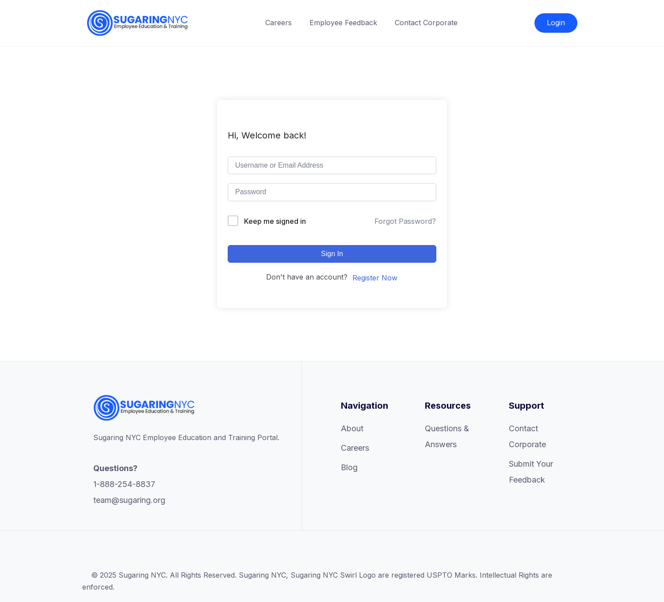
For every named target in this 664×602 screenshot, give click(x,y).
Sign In (332, 253)
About (352, 428)
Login (556, 22)
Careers (278, 22)
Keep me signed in (275, 221)
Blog (349, 467)
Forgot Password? (405, 221)
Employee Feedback (343, 22)
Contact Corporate (426, 22)
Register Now (374, 277)
